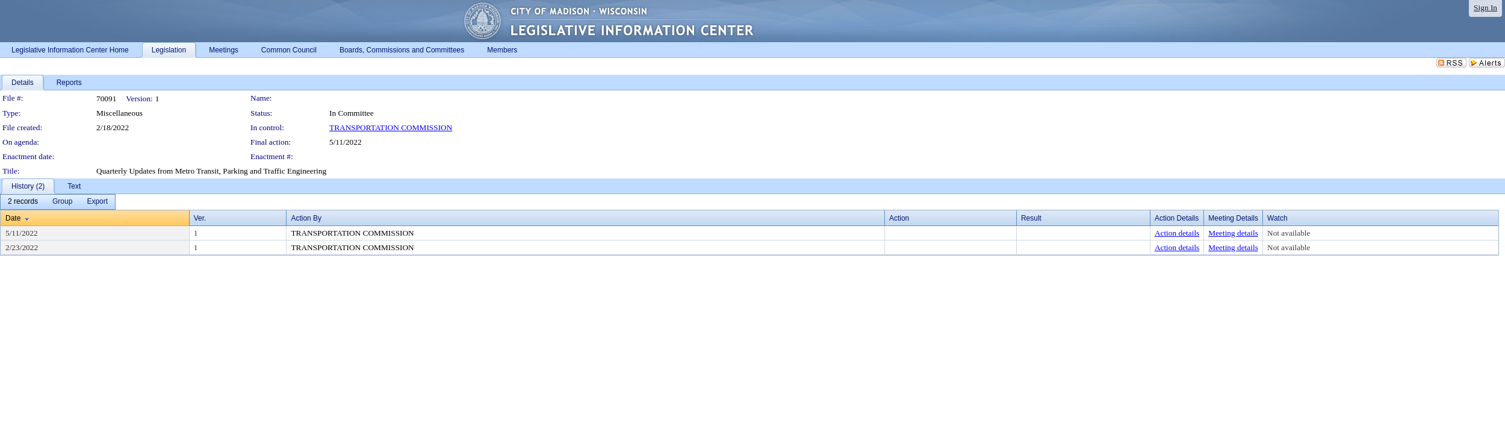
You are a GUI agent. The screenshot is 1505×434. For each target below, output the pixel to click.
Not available (1288, 232)
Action (899, 218)
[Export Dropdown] (97, 202)
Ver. (200, 218)
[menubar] (58, 202)
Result (1031, 218)
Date (12, 218)
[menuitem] (23, 202)
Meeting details (1233, 232)
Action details (1177, 232)
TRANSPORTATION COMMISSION (390, 127)
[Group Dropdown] (62, 202)
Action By (306, 218)
